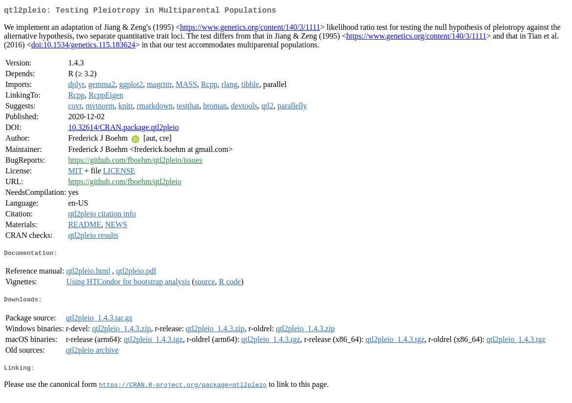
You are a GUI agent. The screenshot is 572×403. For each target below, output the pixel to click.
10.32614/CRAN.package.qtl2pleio (123, 129)
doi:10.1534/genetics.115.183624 (83, 46)
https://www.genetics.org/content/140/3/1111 (250, 29)
